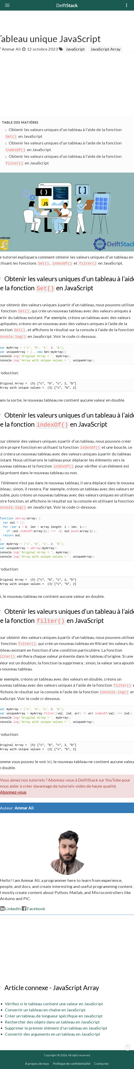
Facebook (33, 908)
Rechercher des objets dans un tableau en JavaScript (52, 1021)
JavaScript (75, 49)
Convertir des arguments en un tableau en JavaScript (52, 1034)
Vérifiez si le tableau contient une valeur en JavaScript (54, 1003)
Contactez (101, 1063)
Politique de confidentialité (71, 1063)
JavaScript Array (105, 49)
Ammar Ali (11, 49)
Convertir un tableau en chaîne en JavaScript (45, 1009)
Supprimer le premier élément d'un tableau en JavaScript (56, 1028)
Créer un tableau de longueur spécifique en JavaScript (54, 1015)
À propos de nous (37, 1063)
